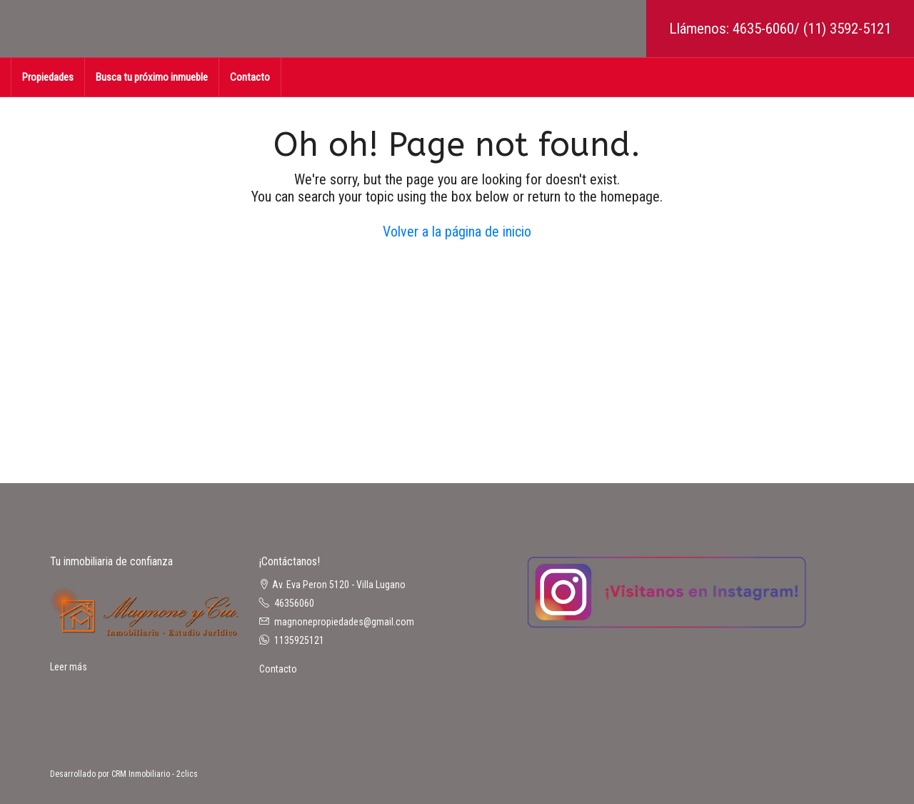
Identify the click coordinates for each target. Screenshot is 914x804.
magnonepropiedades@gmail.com (344, 621)
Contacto (250, 77)
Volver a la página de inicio (457, 231)
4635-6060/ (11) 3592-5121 (812, 28)
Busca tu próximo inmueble (152, 77)
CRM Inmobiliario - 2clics (154, 774)
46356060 (294, 603)
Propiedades (48, 77)
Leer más (68, 667)
